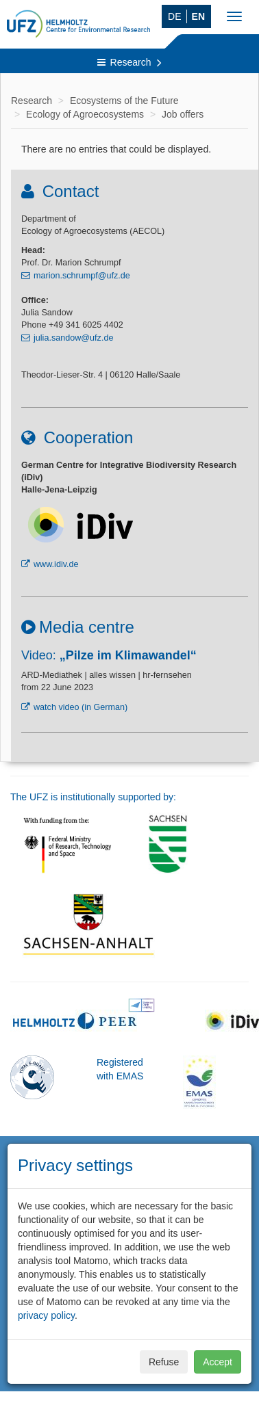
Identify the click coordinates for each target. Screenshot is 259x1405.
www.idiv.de (56, 564)
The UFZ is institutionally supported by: (93, 796)
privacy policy (46, 1315)
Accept (217, 1361)
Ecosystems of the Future (124, 100)
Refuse (164, 1361)
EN (198, 16)
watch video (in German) (80, 707)
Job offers (183, 114)
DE (174, 16)
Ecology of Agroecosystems (85, 114)
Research (129, 62)
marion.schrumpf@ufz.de (82, 275)
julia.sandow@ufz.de (73, 338)
